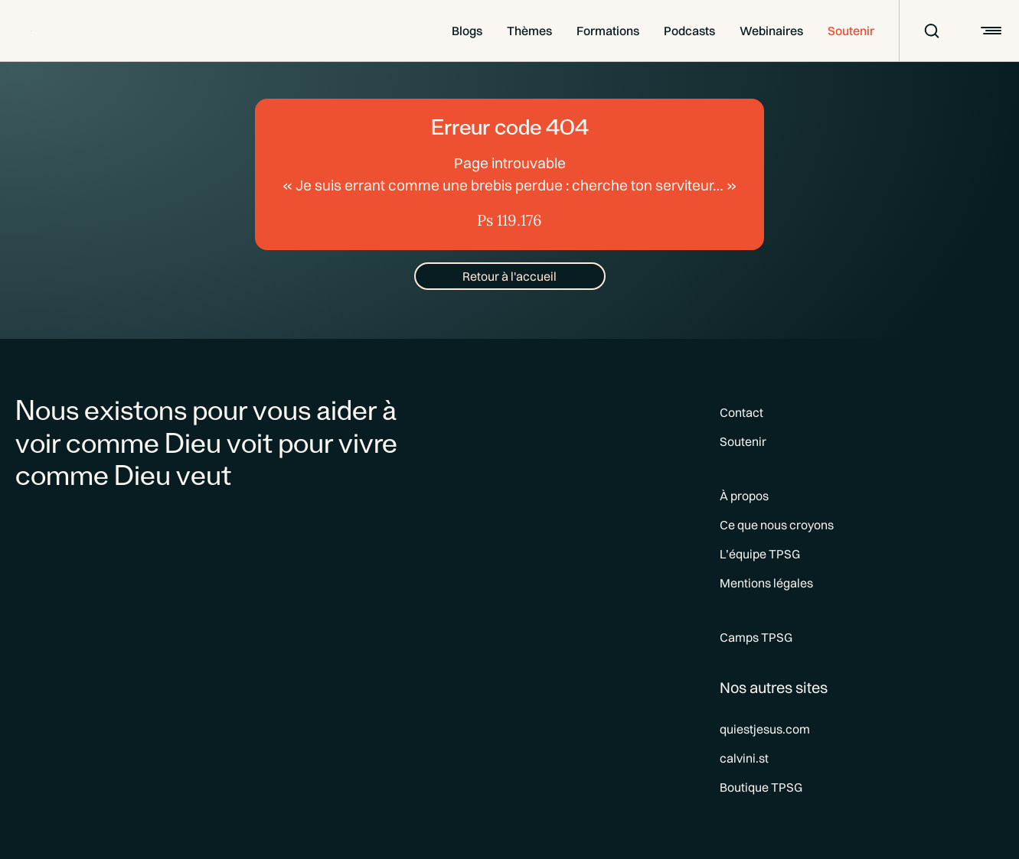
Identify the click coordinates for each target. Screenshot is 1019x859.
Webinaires (771, 30)
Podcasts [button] (689, 30)
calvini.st (744, 758)
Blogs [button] (467, 30)
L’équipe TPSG (760, 553)
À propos (744, 495)
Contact (741, 412)
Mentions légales (766, 583)
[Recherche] (922, 30)
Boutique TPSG (761, 787)
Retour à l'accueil (509, 276)
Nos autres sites (774, 687)
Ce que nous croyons (777, 524)
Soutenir (851, 30)
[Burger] (989, 30)
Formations (607, 30)
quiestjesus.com (765, 729)
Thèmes (529, 30)
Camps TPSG (756, 637)
